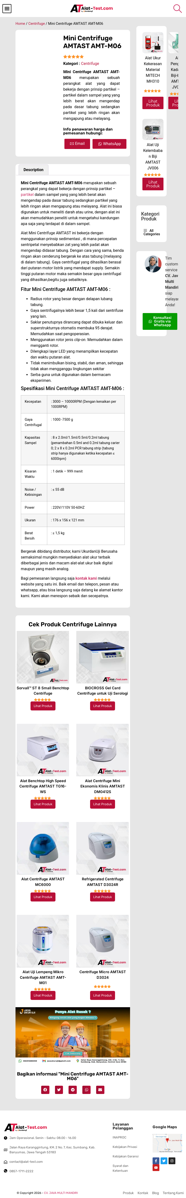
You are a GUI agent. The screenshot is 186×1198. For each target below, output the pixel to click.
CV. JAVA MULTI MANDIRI (61, 1193)
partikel (27, 194)
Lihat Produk (43, 706)
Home (20, 23)
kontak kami (86, 578)
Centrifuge (36, 23)
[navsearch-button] (177, 8)
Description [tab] (33, 169)
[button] (6, 8)
